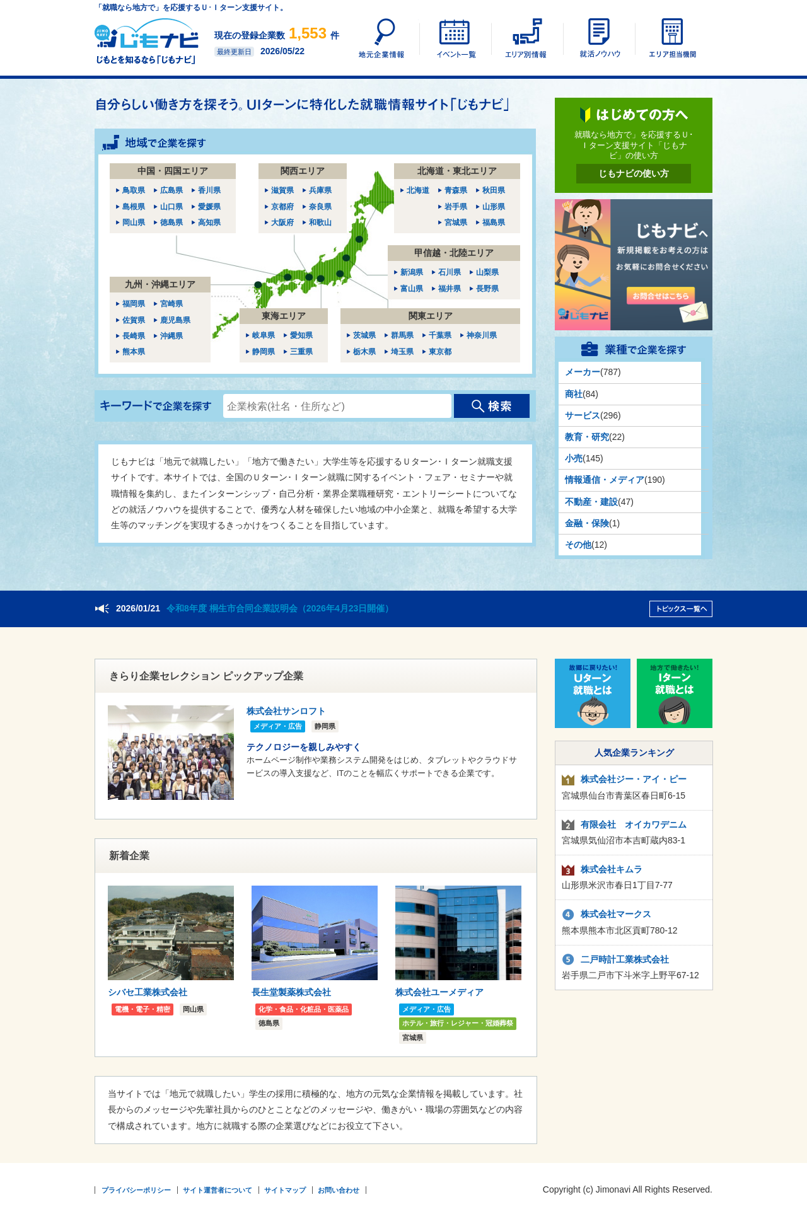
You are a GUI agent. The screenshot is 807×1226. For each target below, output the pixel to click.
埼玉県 (402, 351)
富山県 (411, 288)
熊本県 (133, 351)
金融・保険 (587, 523)
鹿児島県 (175, 320)
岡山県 (133, 222)
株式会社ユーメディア (439, 992)
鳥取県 (133, 190)
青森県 (455, 190)
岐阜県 (263, 335)
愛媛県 (209, 206)
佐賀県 (133, 320)
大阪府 (282, 222)
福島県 (493, 222)
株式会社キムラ (611, 869)
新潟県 (411, 272)
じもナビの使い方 (633, 173)
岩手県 (455, 206)
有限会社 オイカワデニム (634, 824)
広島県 (171, 190)
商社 (574, 394)
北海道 (418, 190)
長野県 (487, 288)
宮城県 (455, 222)
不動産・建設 (591, 502)
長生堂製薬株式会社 (291, 992)
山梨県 (487, 272)
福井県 (449, 288)
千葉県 (440, 335)
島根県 (133, 206)
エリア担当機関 (670, 38)
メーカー (582, 372)
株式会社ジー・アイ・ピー (634, 779)
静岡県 (263, 351)
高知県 (209, 222)
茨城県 (364, 335)
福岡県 (133, 303)
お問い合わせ (338, 1190)
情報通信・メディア (604, 480)
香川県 (209, 190)
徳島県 (171, 222)
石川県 (449, 272)
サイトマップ (285, 1190)
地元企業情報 (383, 38)
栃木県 (364, 351)
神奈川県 (482, 335)
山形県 (493, 206)
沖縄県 (171, 336)
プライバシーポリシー (136, 1190)
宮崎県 (171, 303)
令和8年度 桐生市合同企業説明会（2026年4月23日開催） (279, 608)
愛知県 (301, 335)
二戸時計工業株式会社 (625, 959)
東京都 (440, 351)
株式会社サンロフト (286, 711)
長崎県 (133, 336)
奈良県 (320, 206)
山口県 (171, 206)
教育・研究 (587, 437)
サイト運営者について (217, 1190)
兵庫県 (320, 190)
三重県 (301, 351)
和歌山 (320, 222)
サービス (582, 415)
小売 (574, 458)
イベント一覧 (455, 38)
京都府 (282, 206)
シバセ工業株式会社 (147, 992)
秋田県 (493, 190)
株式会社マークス (616, 914)
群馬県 (402, 335)
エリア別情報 (526, 38)
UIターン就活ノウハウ (598, 38)
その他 (578, 545)
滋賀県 (282, 190)
